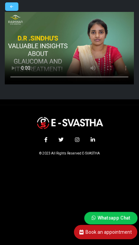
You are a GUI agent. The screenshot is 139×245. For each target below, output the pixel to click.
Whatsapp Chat (110, 217)
